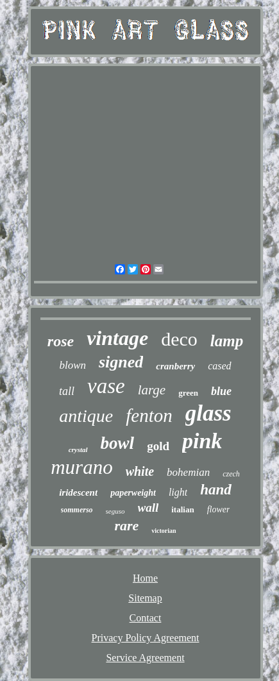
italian (182, 509)
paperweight (133, 493)
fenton (149, 415)
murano (81, 467)
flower (218, 509)
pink (202, 441)
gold (158, 446)
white (140, 471)
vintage (117, 337)
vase (106, 386)
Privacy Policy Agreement (145, 637)
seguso (115, 511)
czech (231, 473)
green (188, 393)
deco (179, 338)
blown (72, 365)
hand (216, 490)
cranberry (175, 366)
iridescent (78, 492)
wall (148, 507)
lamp (226, 340)
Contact (146, 617)
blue (221, 391)
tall (66, 391)
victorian (163, 530)
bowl (118, 443)
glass (208, 413)
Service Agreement (145, 657)
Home (145, 578)
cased (219, 365)
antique (86, 416)
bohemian (188, 472)
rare (126, 525)
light (178, 492)
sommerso (77, 509)
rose (60, 341)
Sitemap (145, 598)
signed (121, 362)
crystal (78, 449)
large (152, 390)
